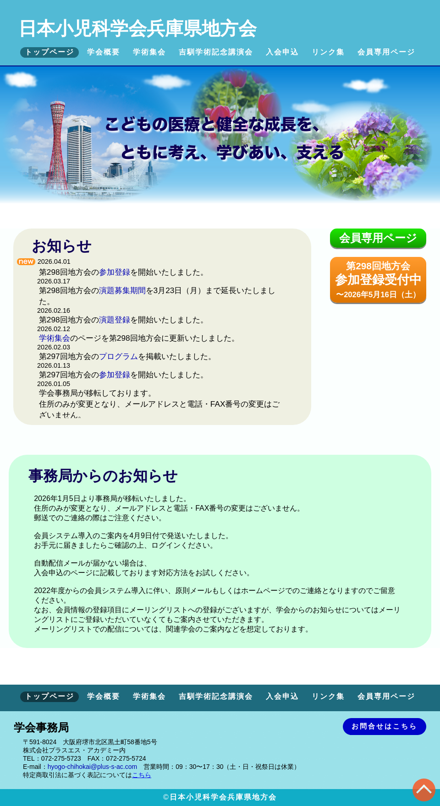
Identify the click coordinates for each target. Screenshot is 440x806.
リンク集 (328, 52)
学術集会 (149, 52)
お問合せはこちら (385, 726)
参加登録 (114, 272)
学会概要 (103, 52)
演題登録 (114, 319)
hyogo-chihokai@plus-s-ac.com (93, 766)
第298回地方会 (378, 280)
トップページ (49, 52)
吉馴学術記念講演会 (216, 52)
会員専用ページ (386, 52)
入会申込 (282, 52)
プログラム (118, 356)
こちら (141, 775)
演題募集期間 (122, 290)
